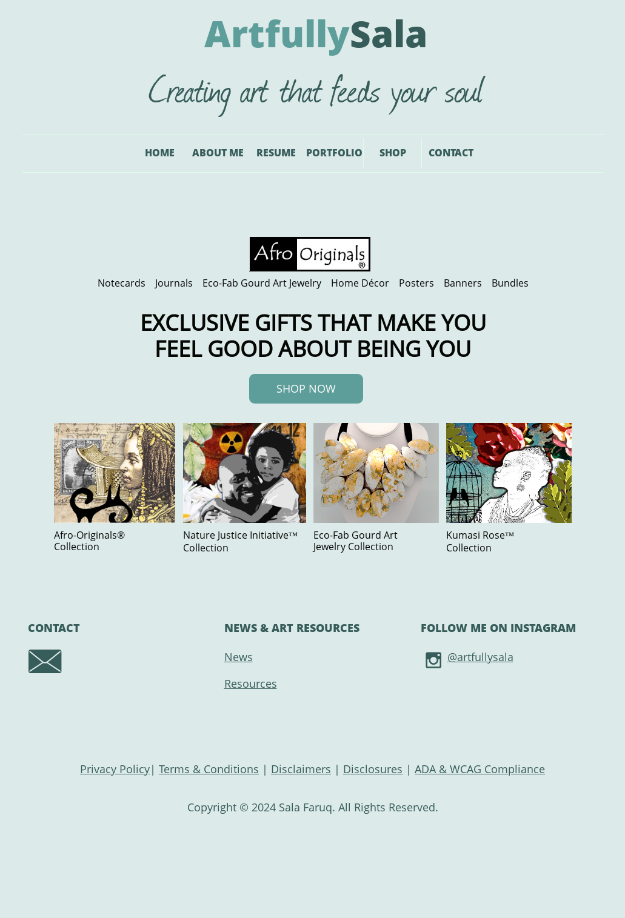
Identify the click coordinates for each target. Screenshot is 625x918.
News (238, 657)
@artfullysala (480, 657)
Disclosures (373, 769)
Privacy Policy (115, 769)
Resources (250, 683)
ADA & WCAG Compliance (480, 769)
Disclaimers (301, 769)
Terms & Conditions (209, 769)
